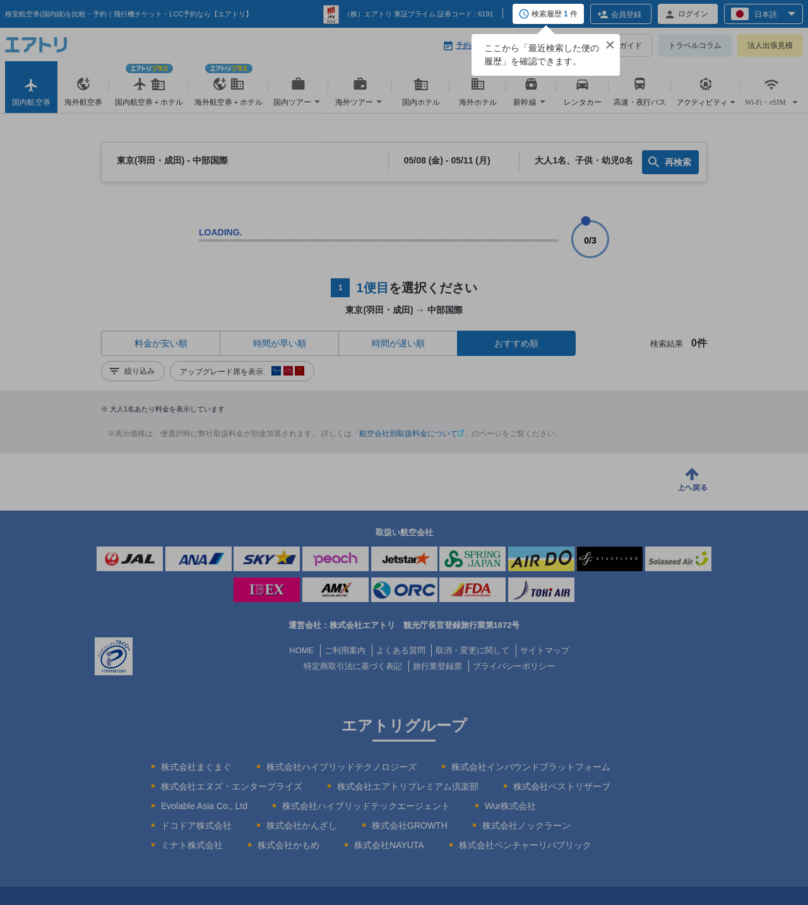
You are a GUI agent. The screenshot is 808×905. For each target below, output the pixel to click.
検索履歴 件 (555, 14)
